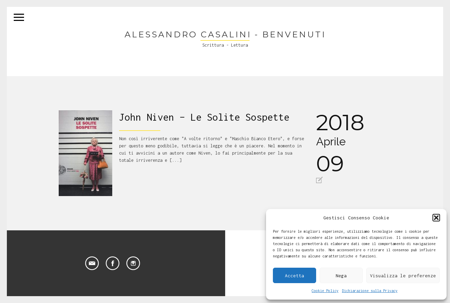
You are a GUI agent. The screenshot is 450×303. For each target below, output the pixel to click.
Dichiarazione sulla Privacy (369, 291)
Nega (341, 275)
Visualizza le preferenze (403, 275)
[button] (436, 217)
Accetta (294, 275)
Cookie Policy (325, 291)
